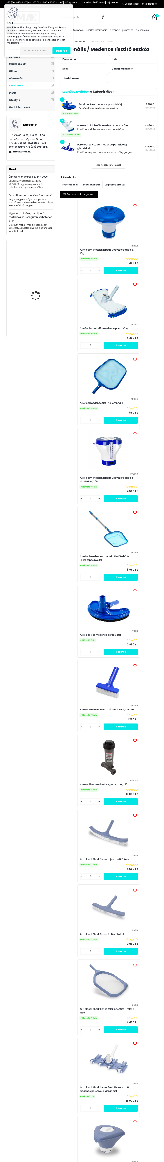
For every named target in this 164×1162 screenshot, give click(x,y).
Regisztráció (151, 3)
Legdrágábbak (91, 184)
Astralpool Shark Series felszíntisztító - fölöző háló (79, 645)
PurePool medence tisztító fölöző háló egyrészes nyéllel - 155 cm (107, 968)
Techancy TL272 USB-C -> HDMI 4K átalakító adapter (39, 287)
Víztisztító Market (138, 1084)
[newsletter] (148, 1018)
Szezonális (80, 41)
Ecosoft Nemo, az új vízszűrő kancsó (30, 195)
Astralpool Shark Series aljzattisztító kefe (77, 565)
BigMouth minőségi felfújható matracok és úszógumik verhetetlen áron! (30, 217)
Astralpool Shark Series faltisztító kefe (132, 565)
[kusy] (71, 270)
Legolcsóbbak (70, 184)
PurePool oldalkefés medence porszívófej (129, 251)
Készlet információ (96, 30)
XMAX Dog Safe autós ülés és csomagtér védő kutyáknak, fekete (39, 317)
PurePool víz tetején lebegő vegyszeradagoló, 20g (79, 251)
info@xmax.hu (22, 151)
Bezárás (61, 50)
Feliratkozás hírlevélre (39, 1021)
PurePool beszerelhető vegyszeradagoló (125, 487)
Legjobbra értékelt (115, 184)
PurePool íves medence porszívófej (132, 408)
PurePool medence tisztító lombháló (79, 330)
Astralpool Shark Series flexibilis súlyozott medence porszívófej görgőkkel (131, 646)
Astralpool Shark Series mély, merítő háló (129, 810)
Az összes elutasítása (35, 50)
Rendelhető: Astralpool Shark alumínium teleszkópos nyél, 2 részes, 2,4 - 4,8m (81, 810)
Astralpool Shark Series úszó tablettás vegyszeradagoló (80, 727)
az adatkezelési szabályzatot (133, 1025)
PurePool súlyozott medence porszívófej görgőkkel (80, 890)
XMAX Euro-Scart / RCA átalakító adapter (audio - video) (39, 257)
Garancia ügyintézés (121, 30)
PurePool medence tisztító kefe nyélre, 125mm (81, 487)
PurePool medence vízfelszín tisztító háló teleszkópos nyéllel (82, 408)
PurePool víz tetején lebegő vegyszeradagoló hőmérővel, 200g (132, 330)
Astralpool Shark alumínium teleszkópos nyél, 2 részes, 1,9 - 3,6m (130, 728)
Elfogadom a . (128, 1027)
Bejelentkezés (132, 3)
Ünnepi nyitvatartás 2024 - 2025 (28, 176)
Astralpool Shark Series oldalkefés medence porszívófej (132, 890)
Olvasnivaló (142, 30)
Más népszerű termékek (108, 165)
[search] (103, 17)
